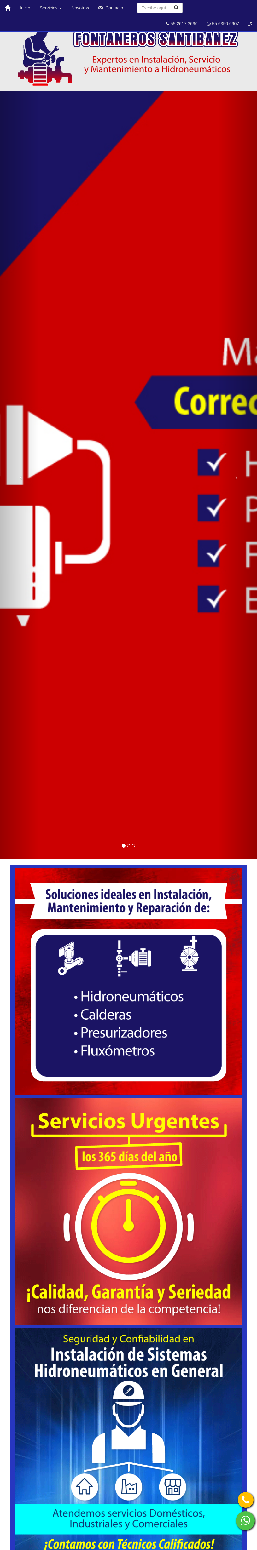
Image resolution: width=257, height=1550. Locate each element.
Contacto (110, 7)
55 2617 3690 (182, 23)
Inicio (25, 7)
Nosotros (80, 7)
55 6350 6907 (223, 23)
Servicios (51, 7)
